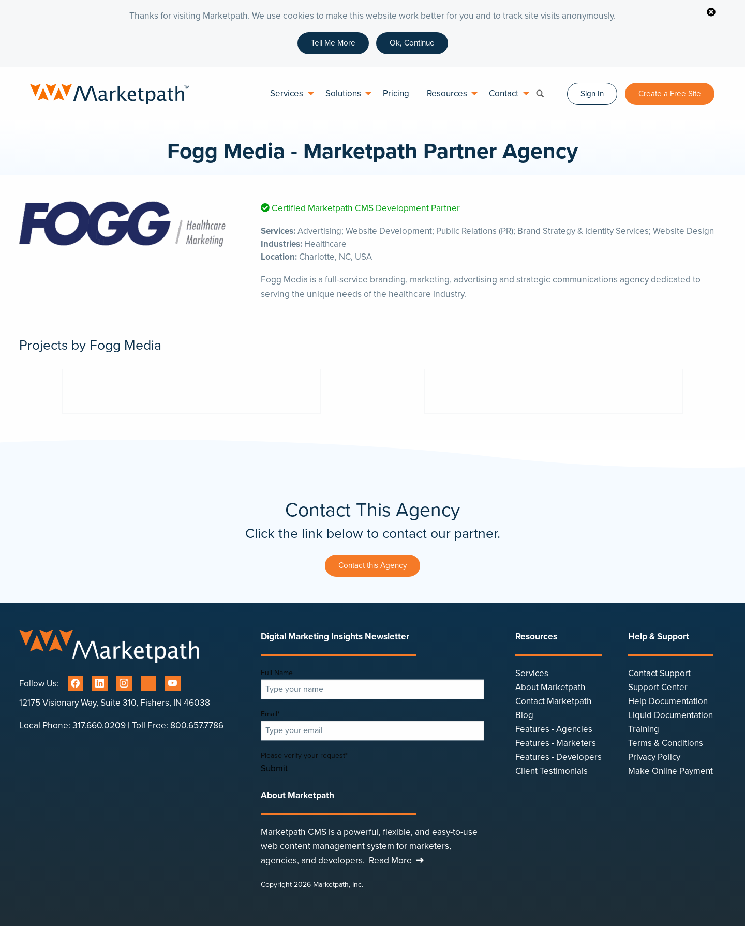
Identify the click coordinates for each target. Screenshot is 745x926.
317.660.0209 (99, 725)
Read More (397, 860)
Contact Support (659, 673)
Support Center (658, 687)
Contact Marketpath (553, 701)
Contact (503, 93)
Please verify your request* (304, 755)
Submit (274, 769)
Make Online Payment (670, 771)
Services (286, 93)
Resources (447, 93)
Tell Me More (333, 43)
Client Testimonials (551, 771)
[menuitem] (288, 93)
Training (643, 729)
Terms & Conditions (665, 743)
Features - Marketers (555, 743)
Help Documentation (668, 701)
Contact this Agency (372, 565)
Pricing (396, 93)
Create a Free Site (669, 93)
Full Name (277, 672)
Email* (270, 714)
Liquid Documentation (670, 715)
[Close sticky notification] (711, 13)
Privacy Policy (654, 757)
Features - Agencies (553, 729)
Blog (524, 715)
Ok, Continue (412, 43)
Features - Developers (558, 757)
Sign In (592, 93)
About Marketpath (550, 687)
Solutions (343, 93)
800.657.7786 (197, 725)
